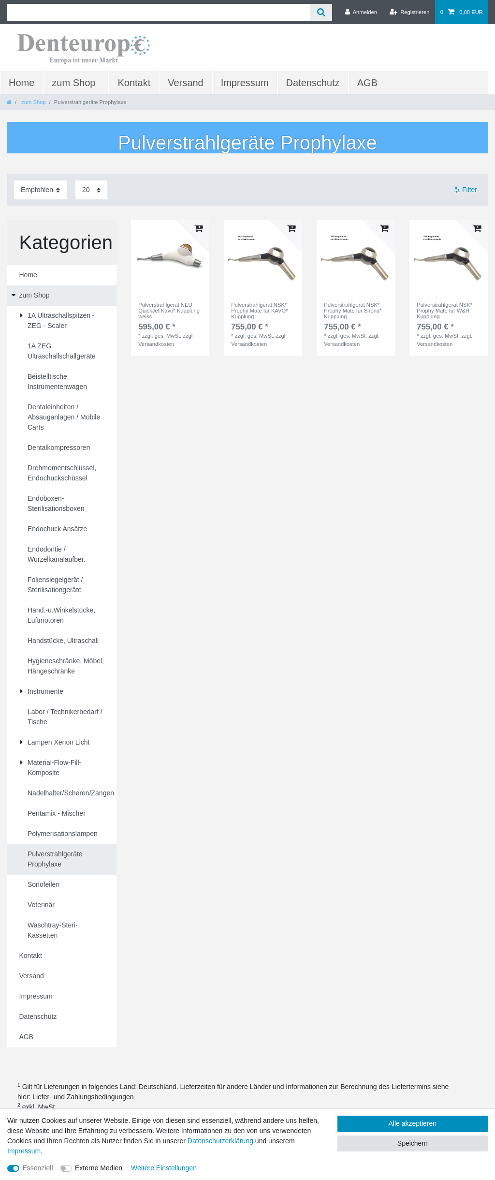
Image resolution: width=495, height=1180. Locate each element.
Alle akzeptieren (413, 1123)
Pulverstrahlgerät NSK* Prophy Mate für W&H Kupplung (444, 311)
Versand (185, 82)
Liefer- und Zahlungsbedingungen (82, 1097)
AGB (367, 82)
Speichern (412, 1143)
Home (21, 82)
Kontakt (133, 82)
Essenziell (38, 1168)
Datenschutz (313, 82)
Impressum (245, 82)
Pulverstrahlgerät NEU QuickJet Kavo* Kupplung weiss (169, 311)
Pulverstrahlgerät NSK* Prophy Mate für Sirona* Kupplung (352, 311)
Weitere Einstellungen (164, 1168)
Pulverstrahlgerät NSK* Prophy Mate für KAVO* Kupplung (259, 311)
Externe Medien (98, 1168)
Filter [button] (465, 190)
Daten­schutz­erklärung (220, 1141)
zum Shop (73, 82)
